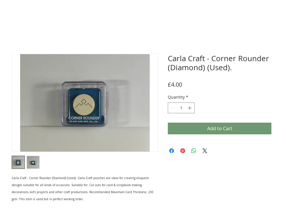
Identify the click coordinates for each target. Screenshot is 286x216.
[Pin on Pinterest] (182, 150)
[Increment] (190, 108)
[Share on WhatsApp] (193, 150)
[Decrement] (172, 108)
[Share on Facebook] (171, 150)
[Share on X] (204, 150)
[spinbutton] (181, 108)
